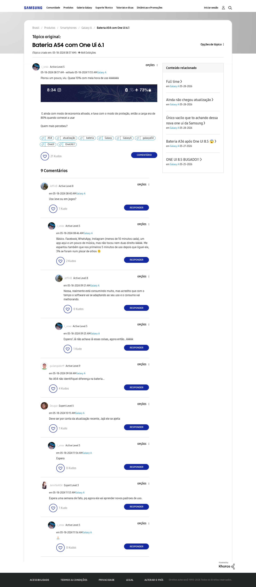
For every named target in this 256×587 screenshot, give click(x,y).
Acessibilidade (39, 580)
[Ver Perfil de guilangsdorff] (57, 366)
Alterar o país (154, 580)
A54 (50, 138)
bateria (90, 138)
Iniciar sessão (211, 7)
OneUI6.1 (70, 144)
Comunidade (53, 7)
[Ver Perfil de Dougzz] (54, 405)
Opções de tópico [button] (211, 44)
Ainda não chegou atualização (188, 100)
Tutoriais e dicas (124, 7)
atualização (69, 138)
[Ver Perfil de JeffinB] (53, 186)
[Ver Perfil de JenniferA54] (56, 485)
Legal (130, 580)
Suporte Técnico (104, 7)
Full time (173, 82)
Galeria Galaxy (84, 7)
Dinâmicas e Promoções (149, 7)
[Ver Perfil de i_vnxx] (44, 66)
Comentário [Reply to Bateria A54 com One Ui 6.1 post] (144, 155)
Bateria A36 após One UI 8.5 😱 (190, 141)
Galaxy (108, 138)
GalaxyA (127, 138)
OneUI (51, 144)
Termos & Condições (74, 580)
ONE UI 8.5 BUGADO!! (182, 159)
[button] (151, 65)
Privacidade (107, 580)
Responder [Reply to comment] (136, 207)
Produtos (68, 7)
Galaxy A (101, 72)
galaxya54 (148, 138)
